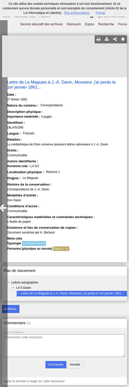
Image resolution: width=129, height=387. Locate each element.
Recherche (106, 24)
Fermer (101, 13)
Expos (89, 24)
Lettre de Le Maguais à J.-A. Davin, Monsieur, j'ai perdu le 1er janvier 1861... (72, 293)
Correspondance (34, 243)
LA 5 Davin (23, 288)
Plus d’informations (77, 13)
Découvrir (74, 24)
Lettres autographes (24, 282)
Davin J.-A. (61, 248)
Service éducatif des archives (41, 24)
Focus (122, 24)
